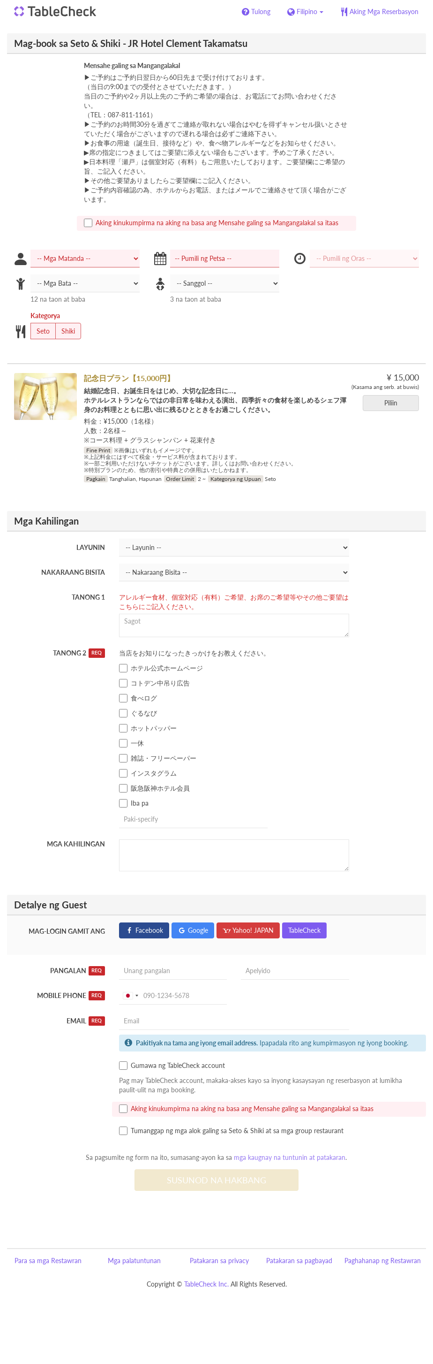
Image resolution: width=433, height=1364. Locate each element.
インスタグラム (148, 773)
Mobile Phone (71, 995)
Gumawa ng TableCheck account (172, 1065)
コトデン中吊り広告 (154, 683)
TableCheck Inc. (206, 1284)
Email (86, 1021)
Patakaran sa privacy (219, 1261)
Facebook (144, 930)
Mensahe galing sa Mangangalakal (132, 65)
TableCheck (304, 930)
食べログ (138, 698)
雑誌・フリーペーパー (157, 758)
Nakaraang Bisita (73, 572)
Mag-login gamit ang (67, 931)
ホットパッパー (148, 728)
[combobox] (130, 995)
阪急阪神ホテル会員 (154, 788)
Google (193, 930)
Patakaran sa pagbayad (299, 1261)
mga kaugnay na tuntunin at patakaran (289, 1157)
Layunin (90, 547)
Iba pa (134, 803)
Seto (40, 331)
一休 (131, 743)
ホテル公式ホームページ (161, 668)
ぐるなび (138, 713)
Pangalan (77, 970)
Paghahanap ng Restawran (382, 1261)
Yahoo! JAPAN (248, 930)
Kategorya (45, 316)
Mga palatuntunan (134, 1261)
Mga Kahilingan (76, 844)
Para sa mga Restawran (48, 1261)
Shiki (65, 331)
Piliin (393, 403)
